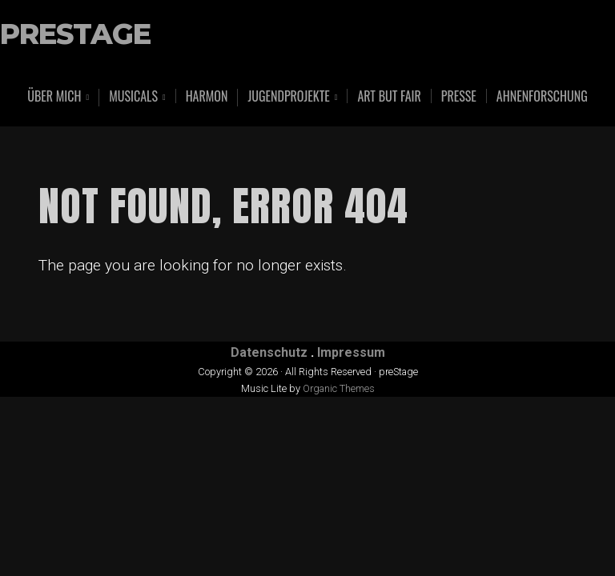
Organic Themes (339, 388)
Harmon (207, 96)
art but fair (388, 96)
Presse (458, 96)
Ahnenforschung (542, 96)
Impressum (351, 352)
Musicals (133, 97)
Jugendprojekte (288, 97)
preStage (75, 34)
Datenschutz (269, 352)
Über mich (54, 97)
